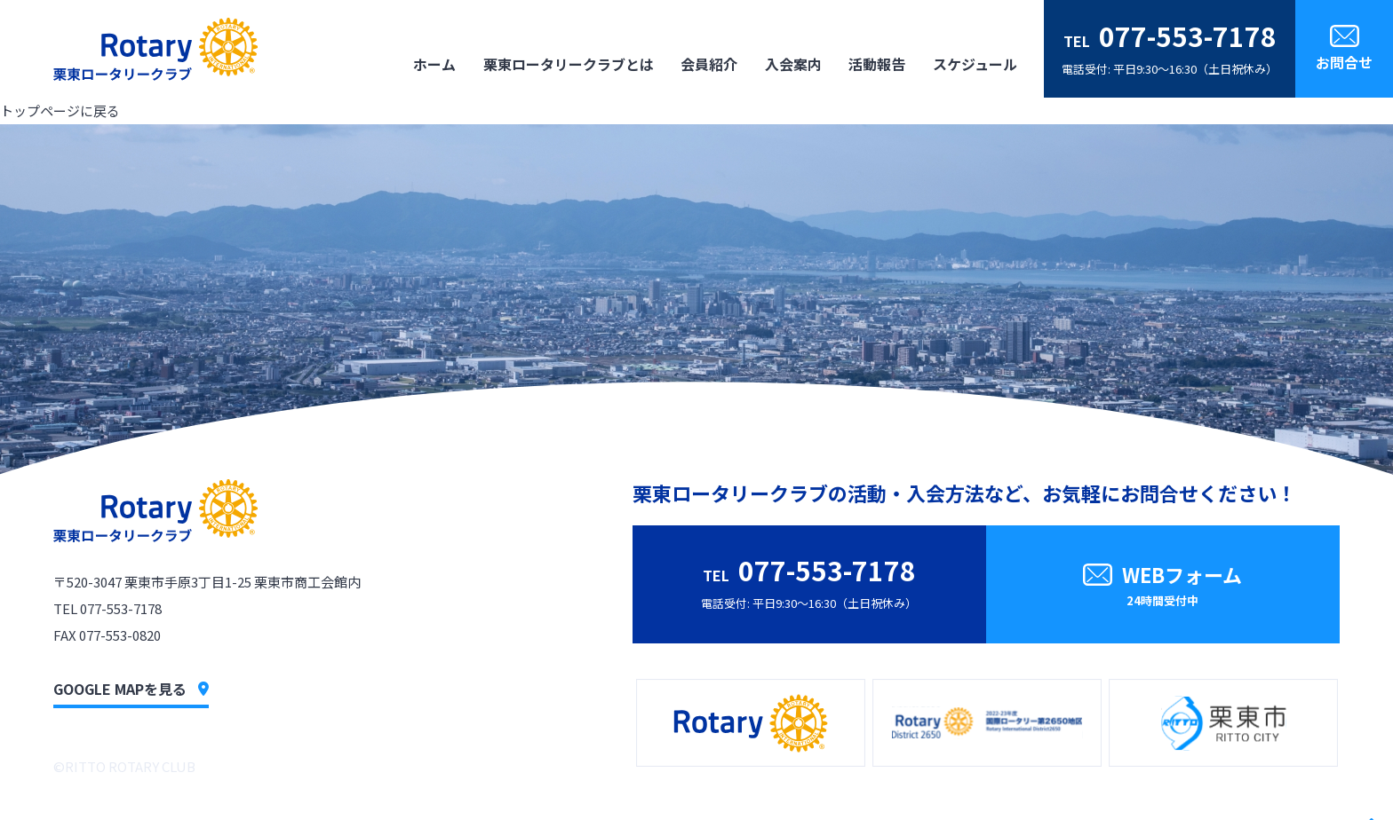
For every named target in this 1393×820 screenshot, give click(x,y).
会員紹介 (709, 64)
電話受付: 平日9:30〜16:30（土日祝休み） (1170, 46)
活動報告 (876, 64)
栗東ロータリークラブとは (568, 64)
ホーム (434, 64)
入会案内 (793, 64)
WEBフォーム (1163, 587)
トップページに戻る (60, 110)
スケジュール (975, 64)
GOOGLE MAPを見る (131, 688)
